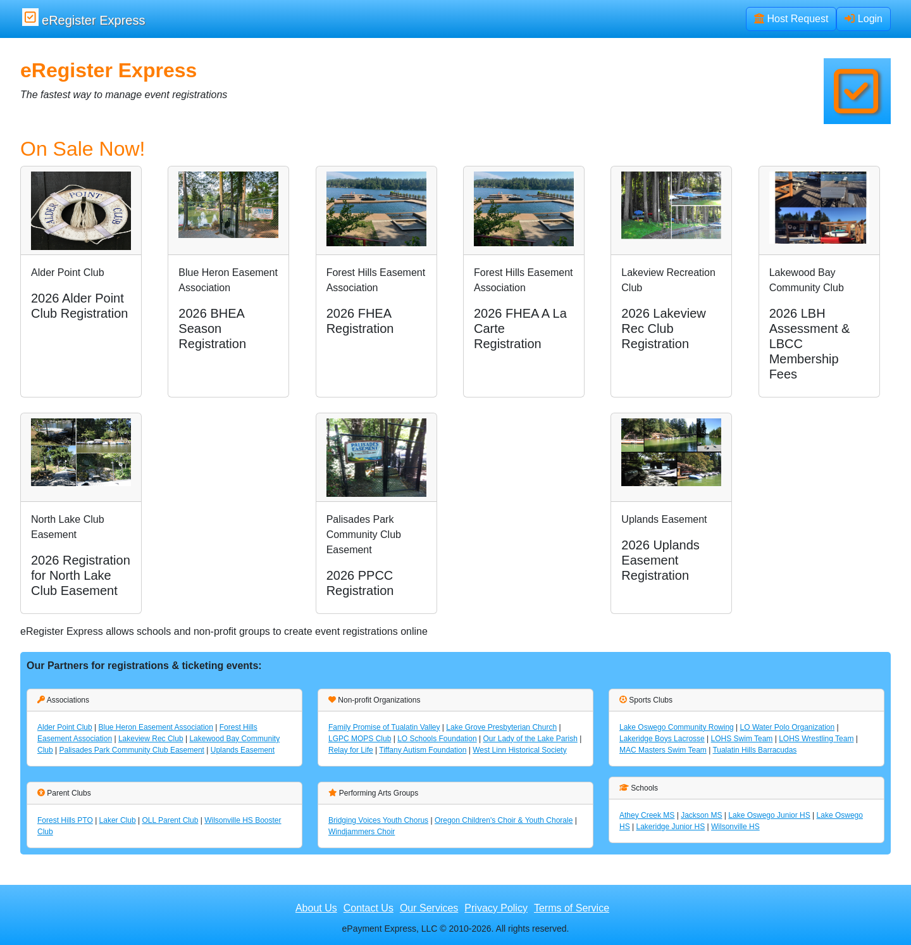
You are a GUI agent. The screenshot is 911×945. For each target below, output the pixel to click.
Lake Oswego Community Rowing (676, 727)
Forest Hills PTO (65, 820)
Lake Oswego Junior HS (769, 815)
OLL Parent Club (170, 820)
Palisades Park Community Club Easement (131, 750)
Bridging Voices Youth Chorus (378, 820)
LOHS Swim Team (742, 738)
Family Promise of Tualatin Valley (384, 727)
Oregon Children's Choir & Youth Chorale (504, 820)
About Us (316, 908)
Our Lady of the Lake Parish (530, 738)
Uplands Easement (243, 750)
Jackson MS (701, 815)
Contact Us (369, 908)
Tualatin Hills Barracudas (754, 750)
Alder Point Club (64, 727)
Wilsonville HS (735, 826)
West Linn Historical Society (520, 750)
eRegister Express (83, 17)
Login (864, 18)
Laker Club (117, 820)
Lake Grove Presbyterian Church (501, 727)
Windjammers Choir (361, 831)
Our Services (429, 908)
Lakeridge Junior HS (670, 826)
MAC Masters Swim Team (663, 750)
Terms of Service (571, 908)
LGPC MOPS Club (359, 738)
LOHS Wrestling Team (816, 738)
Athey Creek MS (646, 815)
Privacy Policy (496, 908)
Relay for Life (350, 750)
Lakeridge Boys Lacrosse (662, 738)
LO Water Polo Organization (787, 727)
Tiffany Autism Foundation (422, 750)
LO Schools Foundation (436, 738)
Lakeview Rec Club (150, 738)
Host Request (791, 18)
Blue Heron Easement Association (156, 727)
